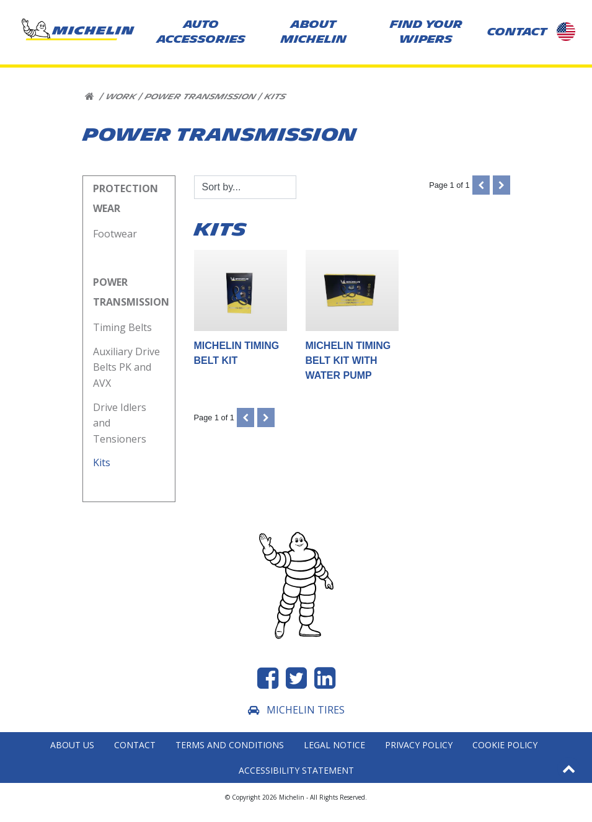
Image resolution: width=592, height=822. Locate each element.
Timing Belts (122, 327)
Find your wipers (426, 32)
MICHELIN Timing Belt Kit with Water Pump (352, 315)
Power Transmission (199, 96)
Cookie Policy (504, 745)
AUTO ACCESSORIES (201, 32)
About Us (72, 745)
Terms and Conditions (229, 745)
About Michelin (314, 32)
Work (120, 96)
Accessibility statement (296, 770)
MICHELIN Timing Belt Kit (240, 307)
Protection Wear (125, 198)
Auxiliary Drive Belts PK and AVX (126, 367)
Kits (274, 96)
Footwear (115, 234)
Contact (135, 745)
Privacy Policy (419, 745)
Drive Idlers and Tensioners (121, 423)
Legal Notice (334, 745)
